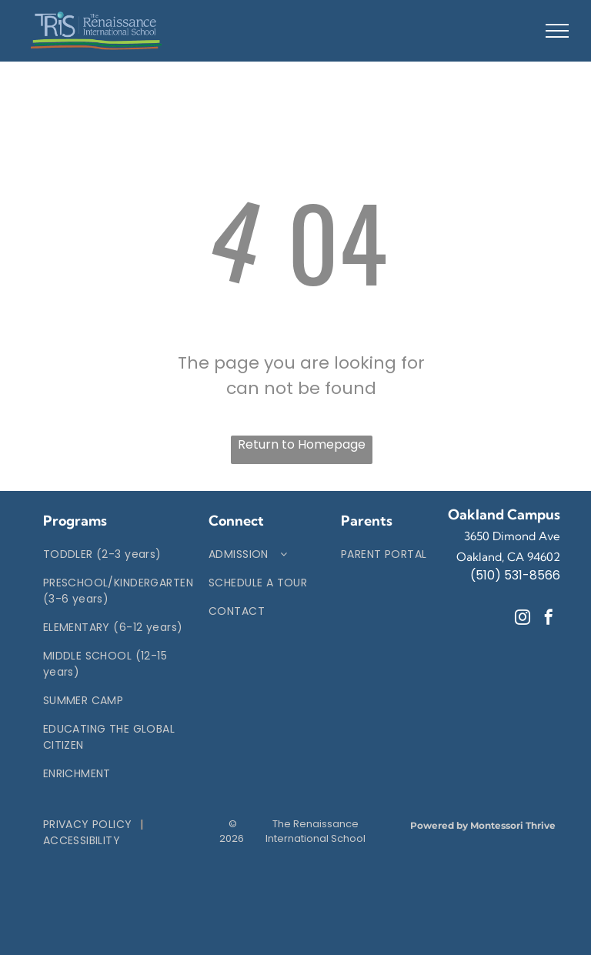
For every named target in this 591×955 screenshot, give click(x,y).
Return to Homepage (302, 444)
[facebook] (548, 619)
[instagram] (522, 619)
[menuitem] (118, 554)
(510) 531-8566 (515, 575)
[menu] (557, 31)
